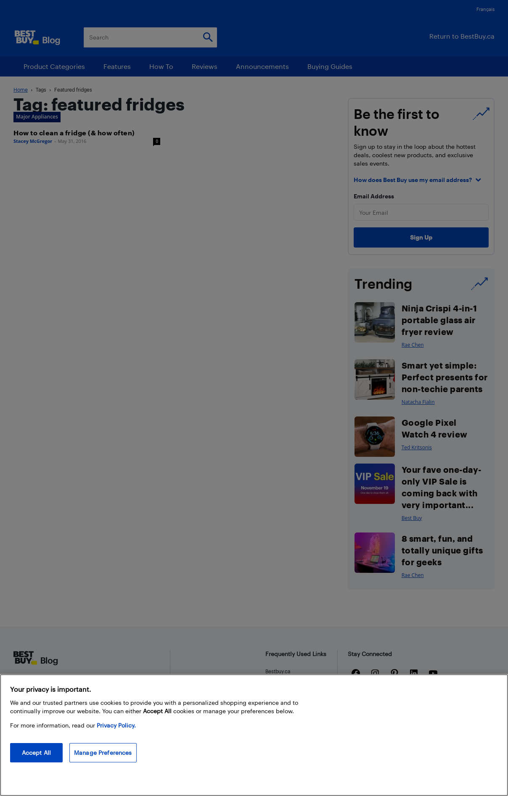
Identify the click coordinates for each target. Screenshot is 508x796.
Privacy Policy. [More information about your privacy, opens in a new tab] (116, 725)
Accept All (36, 752)
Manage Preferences (103, 752)
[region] (254, 735)
